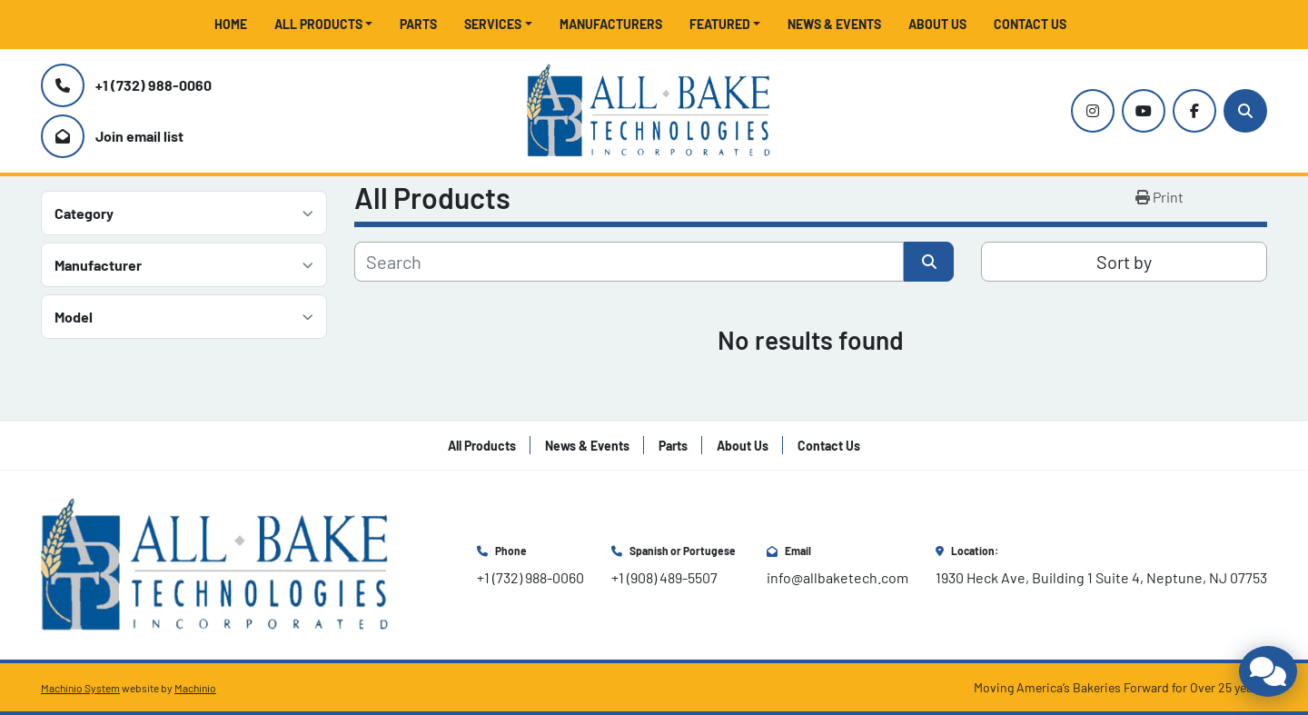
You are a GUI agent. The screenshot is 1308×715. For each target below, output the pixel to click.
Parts (418, 24)
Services (492, 24)
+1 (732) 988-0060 (153, 85)
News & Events (834, 24)
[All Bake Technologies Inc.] (222, 562)
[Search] (1245, 111)
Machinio (195, 687)
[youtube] (1143, 111)
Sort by (1124, 262)
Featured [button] (719, 24)
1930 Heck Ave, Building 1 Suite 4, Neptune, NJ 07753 (1101, 577)
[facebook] (1194, 111)
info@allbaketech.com (837, 577)
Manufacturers (611, 24)
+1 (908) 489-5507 (664, 577)
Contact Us (1030, 24)
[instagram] (1093, 111)
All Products (318, 24)
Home (230, 24)
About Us (937, 24)
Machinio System (80, 687)
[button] (323, 24)
